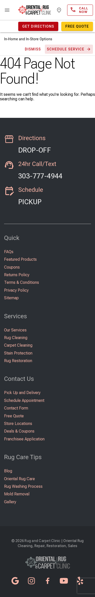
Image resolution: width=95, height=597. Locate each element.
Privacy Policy (16, 290)
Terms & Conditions (21, 282)
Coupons (12, 267)
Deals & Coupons (19, 431)
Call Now (39, 170)
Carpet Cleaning (18, 345)
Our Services (15, 330)
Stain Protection (18, 353)
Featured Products (20, 259)
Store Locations (18, 423)
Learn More (39, 144)
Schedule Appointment (24, 400)
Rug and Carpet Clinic (42, 541)
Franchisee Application (24, 439)
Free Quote (14, 416)
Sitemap (11, 297)
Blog (8, 471)
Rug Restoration (18, 360)
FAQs (8, 251)
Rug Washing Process (23, 486)
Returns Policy (16, 274)
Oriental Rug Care (19, 478)
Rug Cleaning (15, 337)
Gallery (10, 501)
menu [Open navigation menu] (7, 10)
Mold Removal (16, 494)
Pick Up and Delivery (22, 392)
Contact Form (16, 408)
